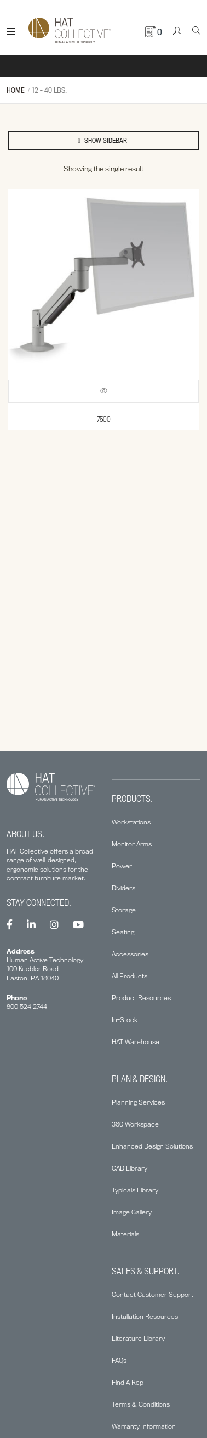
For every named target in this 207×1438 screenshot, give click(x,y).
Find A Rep (127, 1382)
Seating (123, 932)
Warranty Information (144, 1426)
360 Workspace (135, 1124)
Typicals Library (135, 1190)
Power (122, 866)
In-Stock (124, 1020)
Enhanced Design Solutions (152, 1146)
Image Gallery (132, 1212)
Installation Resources (145, 1316)
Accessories (130, 954)
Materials (125, 1234)
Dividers (123, 888)
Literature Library (138, 1338)
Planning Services (138, 1102)
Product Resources (141, 998)
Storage (124, 910)
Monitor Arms (132, 844)
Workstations (131, 822)
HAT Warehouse (135, 1042)
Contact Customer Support (152, 1294)
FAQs (119, 1360)
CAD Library (129, 1168)
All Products (129, 976)
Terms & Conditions (141, 1404)
